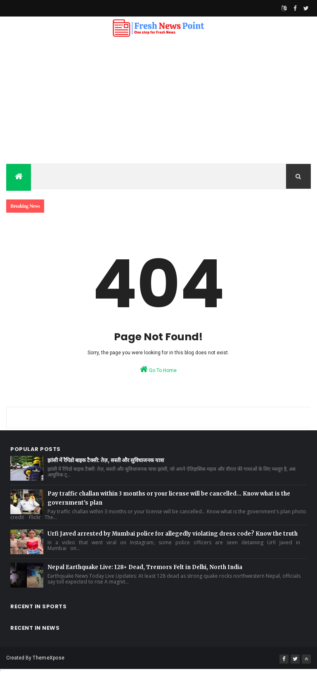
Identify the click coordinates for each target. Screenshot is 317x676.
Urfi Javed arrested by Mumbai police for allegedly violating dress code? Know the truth (172, 533)
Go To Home (158, 369)
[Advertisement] (158, 101)
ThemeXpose (48, 658)
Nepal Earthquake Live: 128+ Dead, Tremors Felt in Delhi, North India (144, 567)
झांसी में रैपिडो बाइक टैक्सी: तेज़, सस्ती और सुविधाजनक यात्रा (105, 460)
